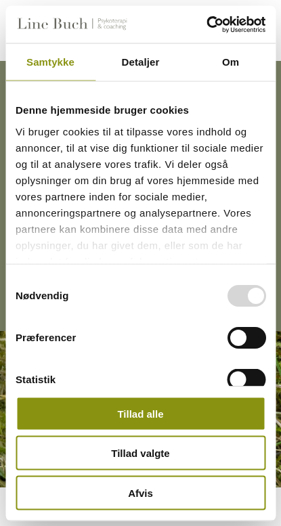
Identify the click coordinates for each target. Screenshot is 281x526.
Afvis (140, 492)
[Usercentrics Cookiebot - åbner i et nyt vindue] (206, 24)
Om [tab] (230, 62)
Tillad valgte (140, 453)
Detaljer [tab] (141, 62)
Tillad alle (140, 413)
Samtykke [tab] (50, 62)
